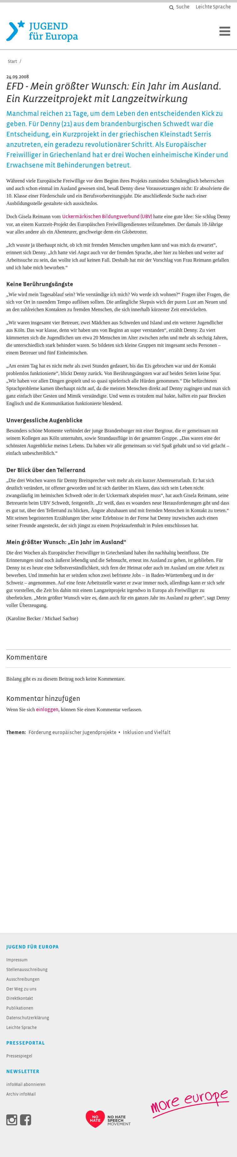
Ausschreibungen (23, 980)
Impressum (17, 960)
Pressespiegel (19, 1056)
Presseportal (25, 1043)
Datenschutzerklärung (27, 1018)
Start (12, 62)
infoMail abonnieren (25, 1085)
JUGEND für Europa (32, 947)
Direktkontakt (19, 999)
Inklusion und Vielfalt (147, 732)
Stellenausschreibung (27, 970)
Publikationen (19, 1008)
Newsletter (23, 1071)
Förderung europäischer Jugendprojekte (73, 732)
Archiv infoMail (21, 1095)
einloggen (47, 709)
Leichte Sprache (21, 1028)
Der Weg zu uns (21, 989)
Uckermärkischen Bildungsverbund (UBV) (107, 216)
